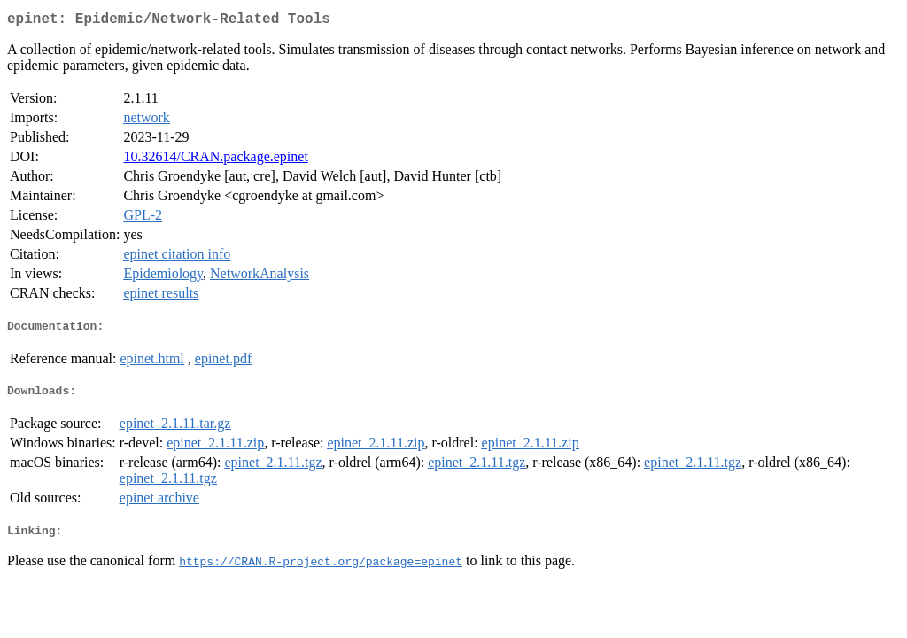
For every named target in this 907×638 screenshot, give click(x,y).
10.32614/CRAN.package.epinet (215, 159)
